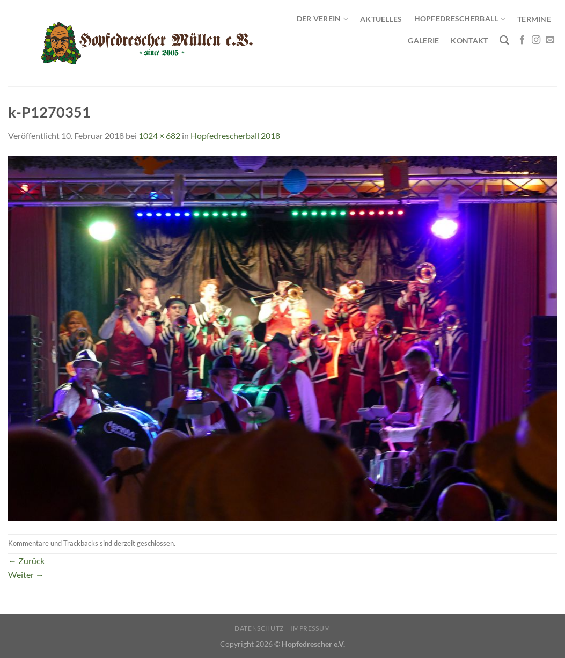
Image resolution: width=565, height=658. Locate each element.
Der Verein (322, 19)
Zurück (26, 560)
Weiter (26, 574)
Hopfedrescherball (459, 19)
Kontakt (469, 40)
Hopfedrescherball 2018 (235, 135)
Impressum (310, 628)
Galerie (423, 40)
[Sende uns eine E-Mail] (550, 40)
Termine (534, 19)
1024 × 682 (159, 135)
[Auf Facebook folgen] (522, 40)
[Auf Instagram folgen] (536, 40)
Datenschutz (259, 628)
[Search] (504, 41)
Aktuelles (381, 19)
